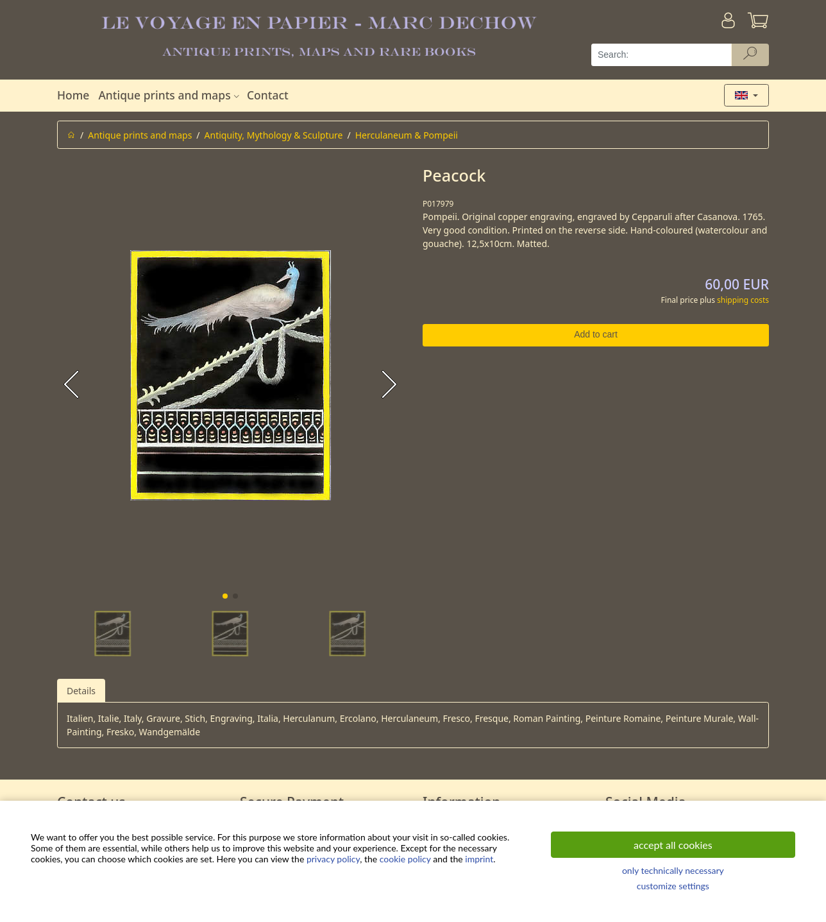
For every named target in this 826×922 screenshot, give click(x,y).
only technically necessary (673, 870)
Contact (268, 95)
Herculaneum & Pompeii (406, 135)
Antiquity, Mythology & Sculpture (274, 135)
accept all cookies (673, 845)
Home (73, 95)
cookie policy (405, 858)
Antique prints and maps (170, 95)
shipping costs (743, 300)
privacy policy (333, 858)
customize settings (673, 885)
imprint (479, 858)
